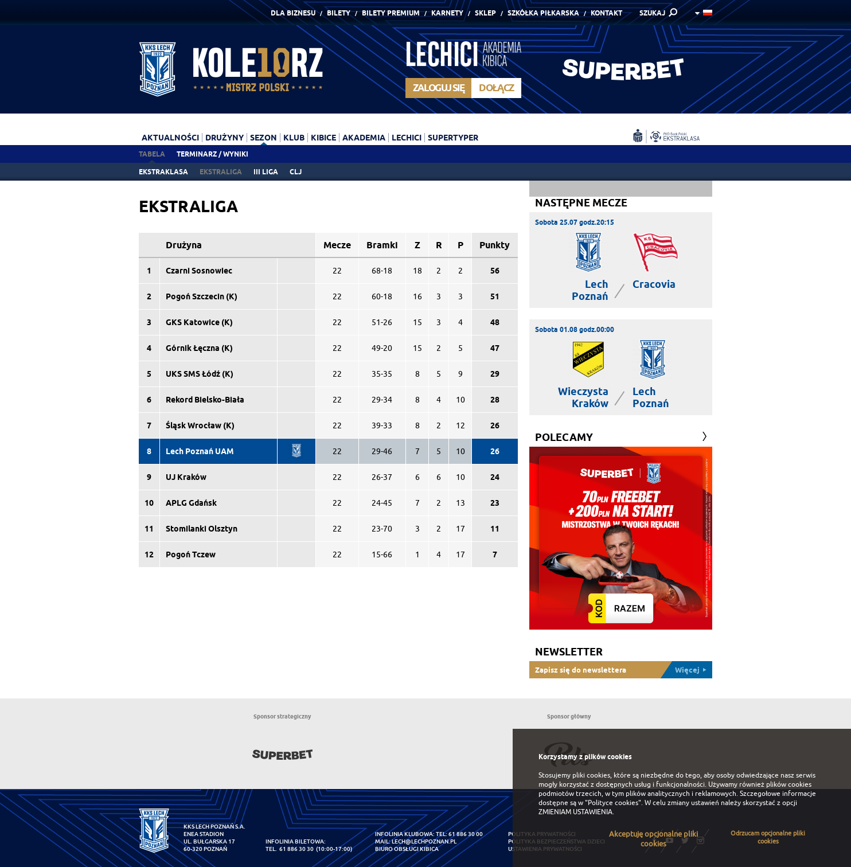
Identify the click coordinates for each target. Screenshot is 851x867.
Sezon (263, 137)
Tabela (152, 154)
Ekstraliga (221, 171)
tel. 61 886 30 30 (290, 849)
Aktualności (170, 137)
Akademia (363, 137)
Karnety (447, 13)
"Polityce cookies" (613, 802)
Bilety (338, 13)
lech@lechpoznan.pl (424, 841)
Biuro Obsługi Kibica (407, 849)
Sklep (485, 13)
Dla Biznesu (293, 13)
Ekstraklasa (163, 171)
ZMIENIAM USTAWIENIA (575, 812)
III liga (265, 171)
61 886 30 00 (465, 834)
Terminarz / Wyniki (212, 154)
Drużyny (224, 137)
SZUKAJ (652, 13)
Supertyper (453, 137)
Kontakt (606, 13)
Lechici (406, 137)
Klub (294, 137)
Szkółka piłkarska (543, 13)
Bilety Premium (391, 13)
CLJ (296, 171)
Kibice (323, 137)
